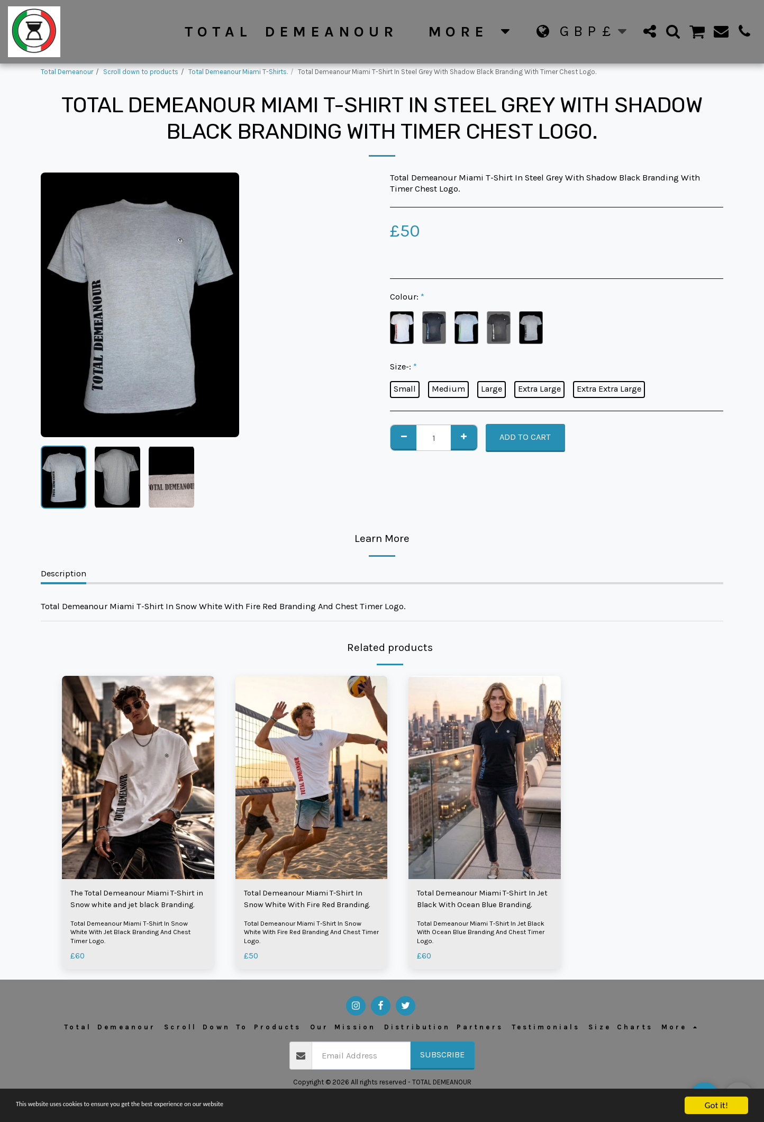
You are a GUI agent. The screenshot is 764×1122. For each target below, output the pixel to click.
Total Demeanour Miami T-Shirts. (238, 72)
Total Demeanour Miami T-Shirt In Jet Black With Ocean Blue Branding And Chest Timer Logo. (483, 934)
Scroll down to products (140, 72)
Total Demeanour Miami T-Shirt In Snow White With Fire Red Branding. (310, 901)
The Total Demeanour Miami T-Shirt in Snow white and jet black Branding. (134, 901)
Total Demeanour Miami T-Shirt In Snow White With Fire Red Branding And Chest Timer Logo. (305, 934)
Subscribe (442, 1058)
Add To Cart (525, 437)
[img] (138, 777)
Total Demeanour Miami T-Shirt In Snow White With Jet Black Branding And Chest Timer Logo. (133, 934)
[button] (650, 31)
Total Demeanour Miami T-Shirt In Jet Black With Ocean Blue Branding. (483, 901)
